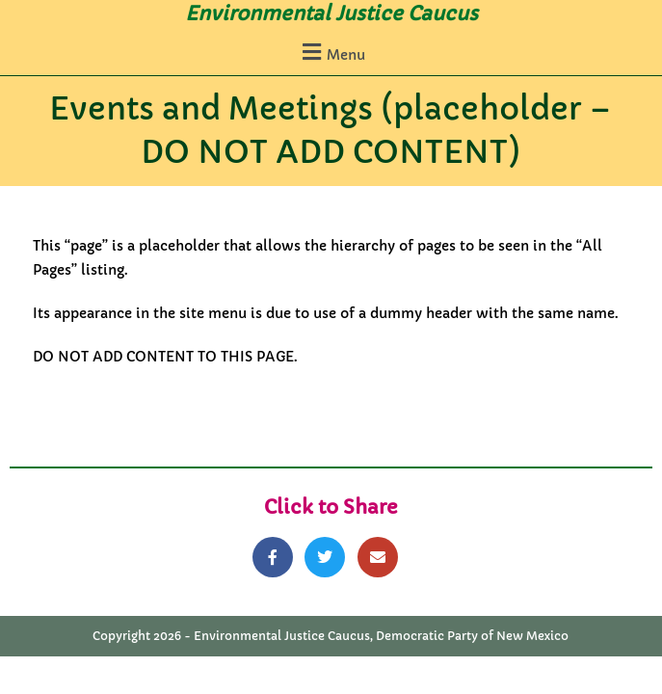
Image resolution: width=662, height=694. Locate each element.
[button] (331, 51)
